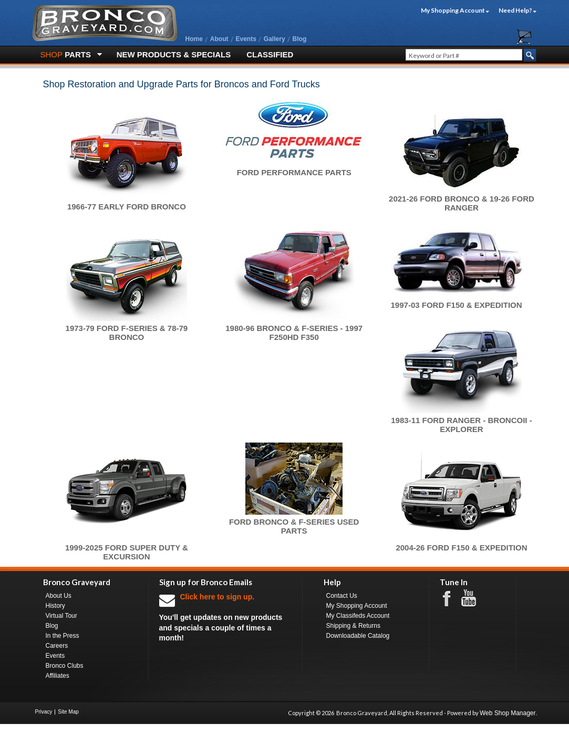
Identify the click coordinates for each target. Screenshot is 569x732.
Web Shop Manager (508, 713)
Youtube (474, 598)
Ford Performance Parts (294, 172)
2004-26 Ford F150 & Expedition (461, 547)
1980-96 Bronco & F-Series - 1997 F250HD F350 (294, 333)
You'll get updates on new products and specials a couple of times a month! (225, 617)
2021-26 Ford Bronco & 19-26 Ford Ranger (461, 203)
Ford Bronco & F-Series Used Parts (294, 526)
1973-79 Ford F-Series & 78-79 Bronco (127, 333)
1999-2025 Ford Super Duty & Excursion (126, 552)
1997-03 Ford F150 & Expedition (456, 304)
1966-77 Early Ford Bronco (126, 206)
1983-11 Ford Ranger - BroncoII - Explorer (461, 425)
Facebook (451, 597)
